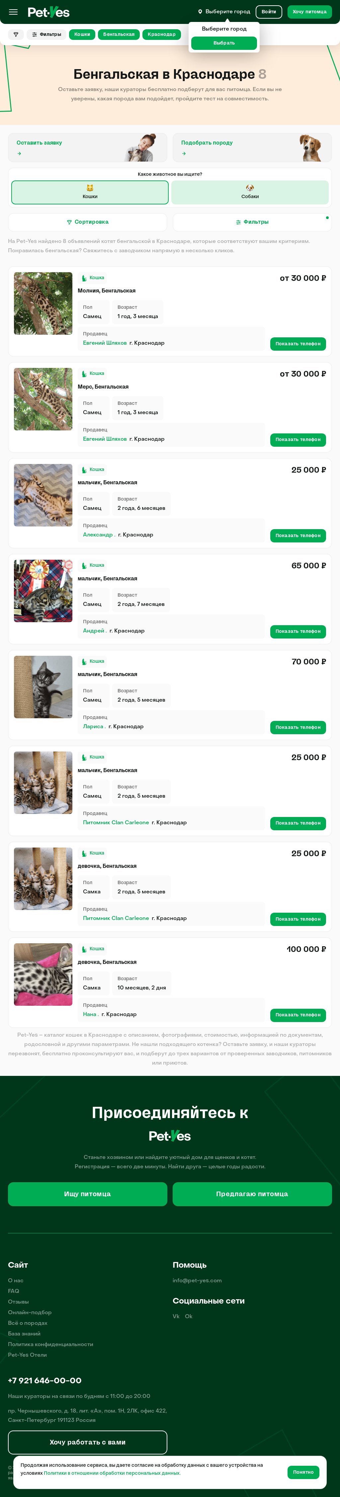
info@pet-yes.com (197, 1281)
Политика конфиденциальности (50, 1344)
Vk (176, 1317)
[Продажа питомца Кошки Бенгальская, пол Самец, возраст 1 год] (43, 303)
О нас (16, 1281)
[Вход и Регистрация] (269, 12)
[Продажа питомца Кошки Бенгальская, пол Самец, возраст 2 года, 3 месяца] (43, 687)
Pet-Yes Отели (27, 1355)
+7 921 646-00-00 (45, 1381)
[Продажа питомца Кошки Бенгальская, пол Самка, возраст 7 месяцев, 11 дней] (43, 974)
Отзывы (18, 1302)
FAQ (13, 1291)
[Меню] (13, 12)
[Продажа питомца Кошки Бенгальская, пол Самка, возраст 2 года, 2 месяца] (43, 879)
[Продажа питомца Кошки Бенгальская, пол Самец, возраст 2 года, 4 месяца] (43, 495)
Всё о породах (27, 1323)
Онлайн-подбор (30, 1313)
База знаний (24, 1334)
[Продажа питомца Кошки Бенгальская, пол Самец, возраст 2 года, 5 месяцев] (43, 591)
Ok (189, 1317)
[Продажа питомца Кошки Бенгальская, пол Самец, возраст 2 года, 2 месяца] (43, 782)
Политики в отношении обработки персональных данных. (112, 1473)
